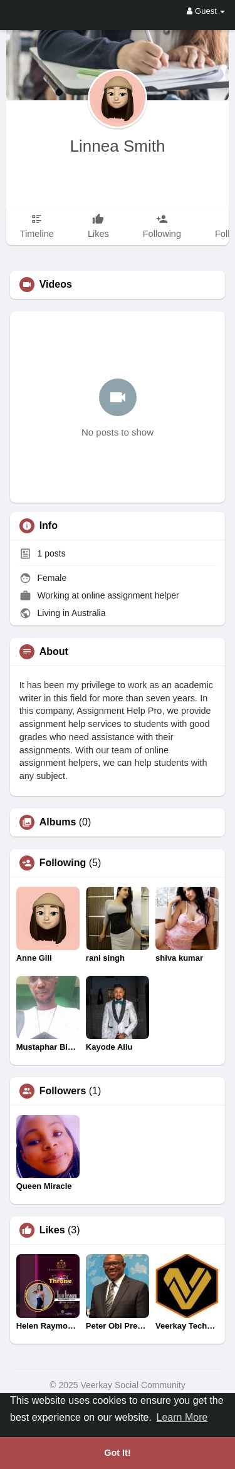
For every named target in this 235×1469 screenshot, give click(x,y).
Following (62, 863)
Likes (52, 1230)
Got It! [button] (117, 1453)
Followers (62, 1091)
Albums (57, 822)
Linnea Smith (117, 146)
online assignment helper (130, 595)
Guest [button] (206, 11)
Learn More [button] (182, 1417)
